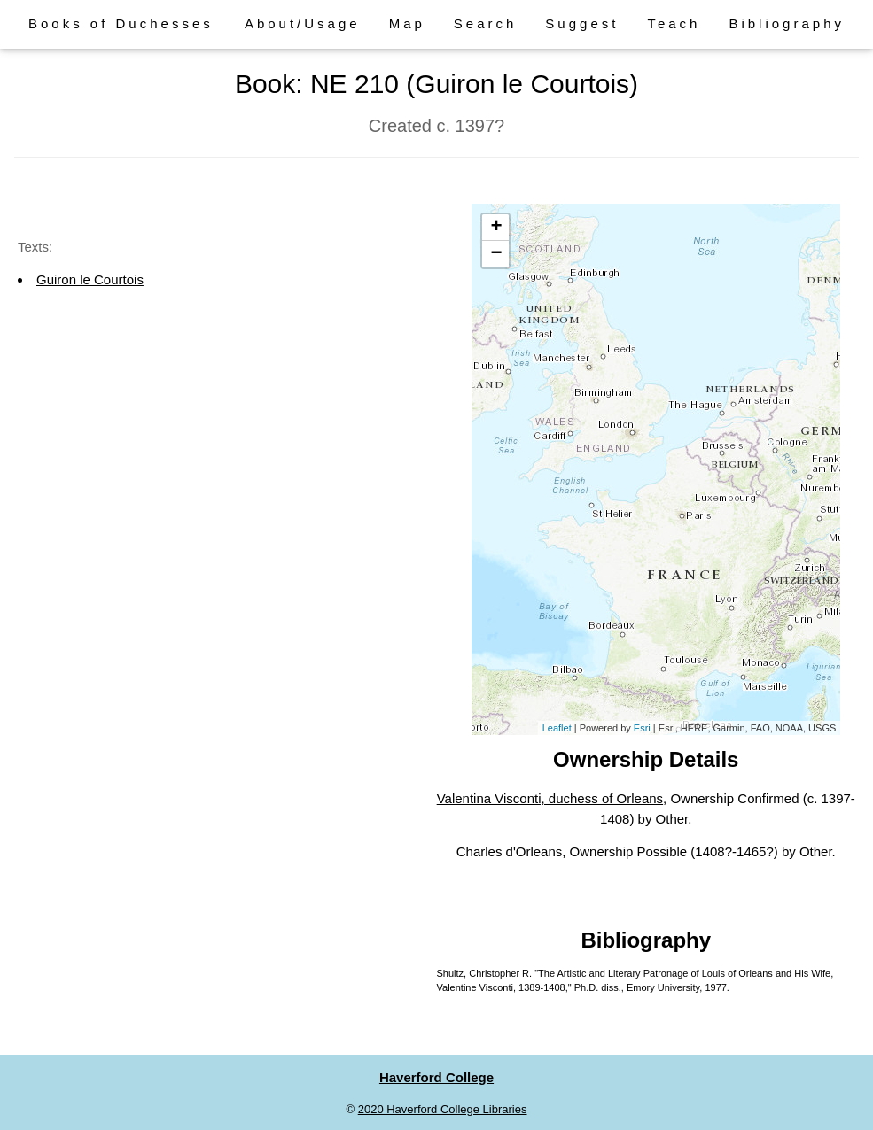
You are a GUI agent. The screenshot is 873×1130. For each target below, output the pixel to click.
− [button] (496, 254)
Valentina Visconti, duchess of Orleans (550, 798)
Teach (673, 23)
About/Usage (303, 23)
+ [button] (496, 227)
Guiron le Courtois (90, 279)
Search (486, 23)
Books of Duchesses (121, 23)
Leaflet (557, 728)
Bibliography (787, 23)
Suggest (582, 23)
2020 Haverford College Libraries (442, 1109)
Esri (642, 728)
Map (407, 23)
